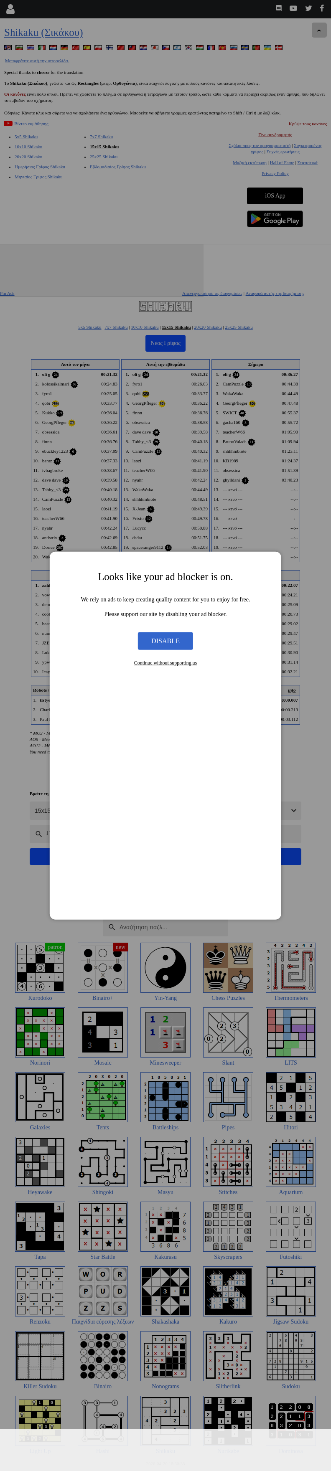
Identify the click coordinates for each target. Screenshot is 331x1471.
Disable (165, 640)
